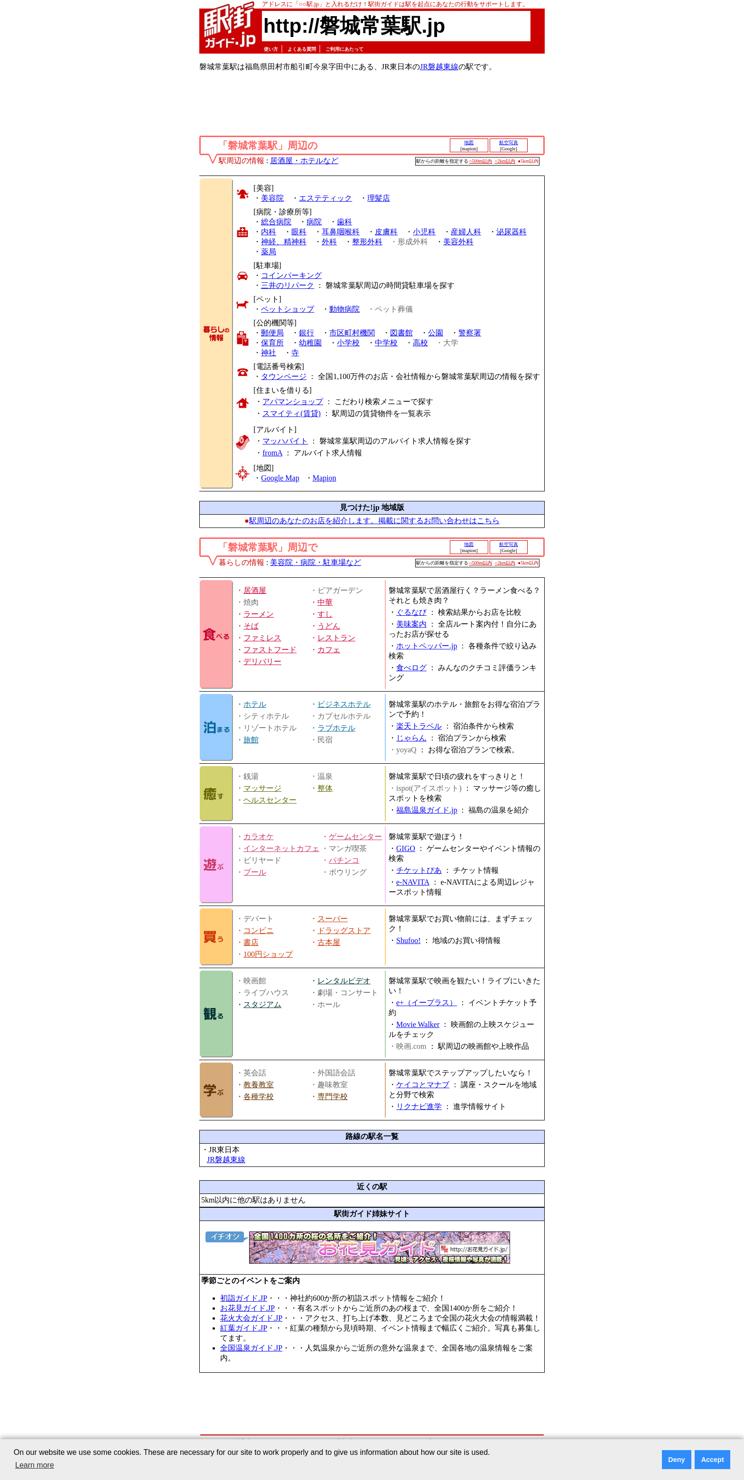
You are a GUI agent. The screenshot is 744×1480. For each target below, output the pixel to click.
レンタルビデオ (344, 981)
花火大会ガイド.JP (251, 1318)
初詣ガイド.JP (243, 1298)
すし (325, 614)
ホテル (254, 704)
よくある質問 (302, 49)
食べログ (411, 668)
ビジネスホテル (344, 704)
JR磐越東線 (439, 67)
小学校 (348, 343)
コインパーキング (291, 275)
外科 (329, 242)
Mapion (324, 478)
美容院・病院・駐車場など (315, 562)
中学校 (386, 343)
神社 (268, 353)
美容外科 (458, 242)
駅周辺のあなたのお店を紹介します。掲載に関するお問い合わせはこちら (374, 521)
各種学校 (258, 1096)
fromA (272, 453)
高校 (420, 343)
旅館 (251, 740)
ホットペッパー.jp (426, 646)
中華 (325, 602)
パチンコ (344, 860)
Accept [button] (712, 1459)
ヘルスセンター (270, 800)
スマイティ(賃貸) (291, 413)
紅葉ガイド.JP (243, 1328)
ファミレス (262, 638)
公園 (435, 333)
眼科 (299, 232)
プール (254, 872)
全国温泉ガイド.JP (251, 1348)
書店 (251, 942)
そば (251, 626)
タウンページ (284, 376)
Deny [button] (676, 1459)
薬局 (268, 252)
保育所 (272, 343)
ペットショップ (287, 309)
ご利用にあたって (344, 49)
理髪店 (378, 198)
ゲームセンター (355, 836)
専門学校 (332, 1096)
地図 (469, 142)
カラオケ (258, 836)
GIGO (405, 848)
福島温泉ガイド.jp (426, 810)
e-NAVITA (412, 882)
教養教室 (258, 1085)
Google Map (280, 478)
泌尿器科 (511, 232)
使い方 (271, 49)
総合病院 (276, 222)
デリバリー (262, 661)
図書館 (401, 333)
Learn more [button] (34, 1465)
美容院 (272, 198)
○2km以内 (504, 161)
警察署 (469, 333)
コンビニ (258, 930)
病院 (314, 222)
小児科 (424, 232)
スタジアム (262, 1004)
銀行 (306, 333)
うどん (328, 626)
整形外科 (367, 242)
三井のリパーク (287, 285)
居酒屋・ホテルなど (304, 161)
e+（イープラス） (426, 1003)
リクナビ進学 (419, 1106)
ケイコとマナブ (422, 1085)
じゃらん (411, 738)
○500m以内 (481, 161)
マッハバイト (285, 441)
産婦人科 (466, 232)
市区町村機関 (352, 333)
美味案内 (411, 624)
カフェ (328, 650)
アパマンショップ (292, 402)
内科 (268, 232)
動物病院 (344, 309)
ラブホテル (336, 728)
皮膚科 (386, 232)
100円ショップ (268, 954)
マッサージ (262, 788)
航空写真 (508, 142)
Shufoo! (408, 940)
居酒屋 (254, 590)
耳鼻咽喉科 (341, 232)
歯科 (344, 222)
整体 (325, 788)
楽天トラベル (419, 726)
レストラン (336, 638)
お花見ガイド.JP (247, 1308)
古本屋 (328, 942)
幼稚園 (310, 343)
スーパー (332, 919)
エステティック (325, 198)
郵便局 (272, 333)
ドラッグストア (344, 930)
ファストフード (270, 650)
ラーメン (258, 614)
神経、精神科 (284, 242)
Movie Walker (417, 1024)
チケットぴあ (419, 870)
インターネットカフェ (281, 848)
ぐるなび (411, 612)
